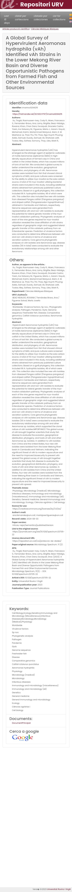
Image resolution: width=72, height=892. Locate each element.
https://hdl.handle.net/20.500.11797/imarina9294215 (37, 114)
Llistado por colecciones (41, 17)
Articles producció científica (15, 29)
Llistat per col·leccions (22, 17)
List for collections (59, 17)
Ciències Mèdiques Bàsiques (45, 29)
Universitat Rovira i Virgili (59, 889)
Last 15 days (7, 19)
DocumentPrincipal (21, 723)
